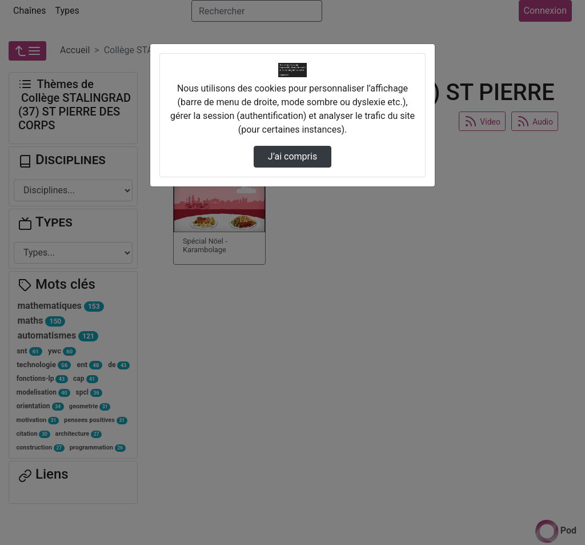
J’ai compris (292, 156)
